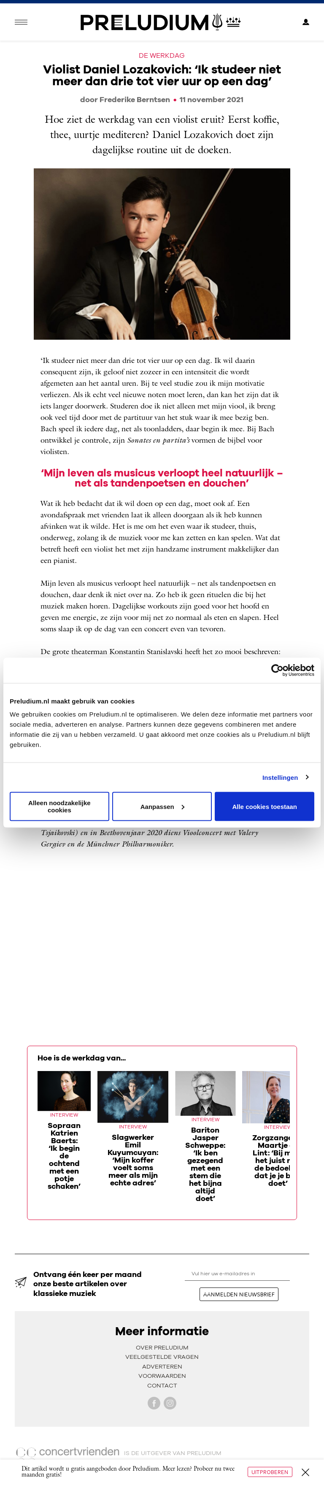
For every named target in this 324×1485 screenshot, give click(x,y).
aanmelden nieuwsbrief (239, 1294)
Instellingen (280, 777)
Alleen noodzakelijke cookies (59, 806)
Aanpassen (162, 806)
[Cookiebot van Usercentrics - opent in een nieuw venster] (277, 670)
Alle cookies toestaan (264, 806)
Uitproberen (270, 1472)
